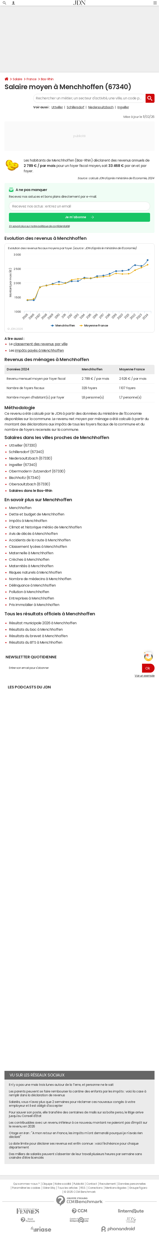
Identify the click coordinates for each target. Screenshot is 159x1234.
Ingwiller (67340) (23, 464)
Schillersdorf (75, 107)
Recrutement (107, 1184)
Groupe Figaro (138, 1188)
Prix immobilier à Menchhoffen (34, 604)
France (32, 79)
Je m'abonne (75, 217)
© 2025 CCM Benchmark (79, 1192)
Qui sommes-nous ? (26, 1184)
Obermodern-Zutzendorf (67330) (37, 471)
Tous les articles (68, 1188)
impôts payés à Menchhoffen (39, 350)
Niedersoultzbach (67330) (30, 458)
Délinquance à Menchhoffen (32, 585)
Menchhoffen (20, 507)
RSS (83, 1188)
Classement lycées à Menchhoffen (38, 546)
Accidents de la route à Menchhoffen (39, 540)
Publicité (78, 1184)
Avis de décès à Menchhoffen (33, 533)
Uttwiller (57, 107)
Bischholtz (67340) (24, 477)
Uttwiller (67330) (23, 445)
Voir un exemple (145, 675)
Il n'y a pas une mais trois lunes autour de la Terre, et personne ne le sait (61, 1084)
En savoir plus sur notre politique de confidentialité (39, 226)
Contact (91, 1184)
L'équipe (47, 1184)
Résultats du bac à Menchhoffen (36, 629)
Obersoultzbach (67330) (29, 484)
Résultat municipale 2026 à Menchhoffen (43, 623)
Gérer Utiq (49, 1188)
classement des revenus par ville (40, 344)
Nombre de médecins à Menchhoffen (40, 579)
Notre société (63, 1184)
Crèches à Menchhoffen (29, 559)
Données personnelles (132, 1184)
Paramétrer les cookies (26, 1188)
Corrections (95, 1188)
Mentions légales (115, 1188)
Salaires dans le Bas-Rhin (30, 490)
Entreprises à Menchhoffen (31, 598)
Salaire (17, 79)
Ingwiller (123, 107)
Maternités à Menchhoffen (31, 566)
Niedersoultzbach (100, 107)
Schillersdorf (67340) (26, 452)
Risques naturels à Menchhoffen (35, 572)
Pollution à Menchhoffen (29, 591)
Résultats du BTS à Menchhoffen (35, 642)
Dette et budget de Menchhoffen (36, 514)
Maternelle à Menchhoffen (31, 553)
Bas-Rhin (47, 79)
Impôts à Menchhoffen (28, 520)
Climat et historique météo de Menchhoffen (45, 527)
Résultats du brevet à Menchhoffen (38, 636)
